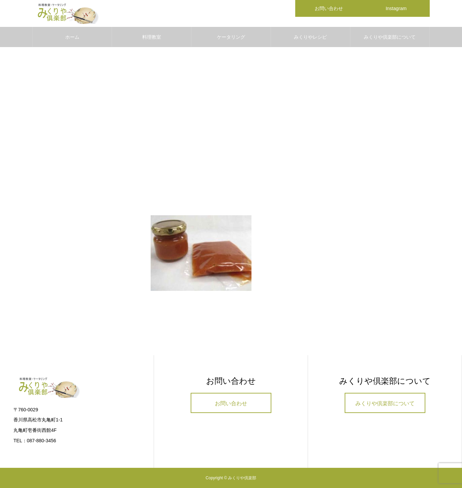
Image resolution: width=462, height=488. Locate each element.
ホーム (72, 37)
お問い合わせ (231, 403)
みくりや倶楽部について (390, 37)
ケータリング (231, 37)
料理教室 (151, 37)
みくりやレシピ (310, 37)
